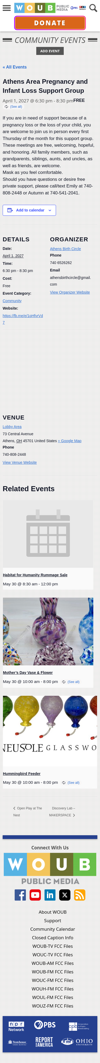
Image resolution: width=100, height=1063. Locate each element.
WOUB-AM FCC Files (53, 963)
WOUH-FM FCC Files (53, 989)
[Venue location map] (50, 368)
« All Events (15, 67)
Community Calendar (52, 929)
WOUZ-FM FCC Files (52, 1006)
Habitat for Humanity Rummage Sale (35, 575)
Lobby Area (12, 427)
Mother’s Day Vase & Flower (28, 672)
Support (52, 920)
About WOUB (53, 912)
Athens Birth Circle (65, 249)
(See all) (16, 107)
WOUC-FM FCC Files (53, 980)
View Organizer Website (70, 292)
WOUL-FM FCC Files (52, 997)
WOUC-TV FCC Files (53, 955)
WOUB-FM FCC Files (53, 972)
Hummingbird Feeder (22, 774)
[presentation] (48, 534)
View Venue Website (20, 462)
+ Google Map (69, 441)
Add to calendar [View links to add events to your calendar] (30, 210)
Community (12, 301)
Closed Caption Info (52, 937)
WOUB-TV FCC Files (53, 946)
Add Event (50, 51)
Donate (50, 22)
